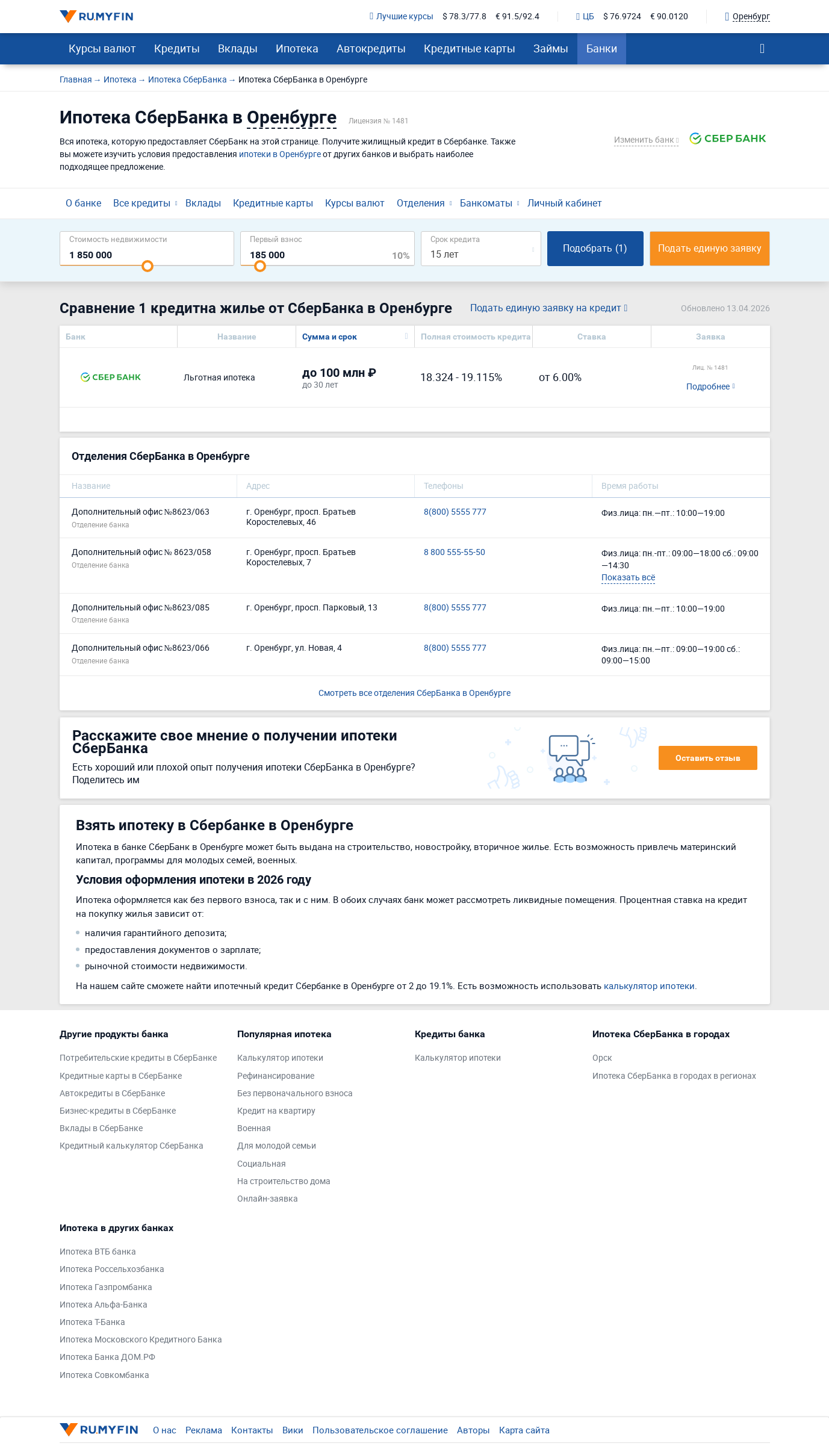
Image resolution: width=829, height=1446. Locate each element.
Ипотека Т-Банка (92, 1322)
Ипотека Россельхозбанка (112, 1269)
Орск (602, 1058)
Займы (550, 48)
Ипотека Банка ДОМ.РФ (107, 1357)
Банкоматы (486, 202)
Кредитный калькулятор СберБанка (131, 1146)
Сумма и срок (329, 336)
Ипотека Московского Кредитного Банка (141, 1340)
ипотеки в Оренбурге (280, 154)
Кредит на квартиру (276, 1111)
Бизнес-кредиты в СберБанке (118, 1111)
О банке (83, 202)
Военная (254, 1128)
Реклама (203, 1429)
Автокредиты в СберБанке (112, 1093)
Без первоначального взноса (295, 1093)
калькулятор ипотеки (649, 985)
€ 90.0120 (669, 16)
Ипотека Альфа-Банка (103, 1305)
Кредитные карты (469, 48)
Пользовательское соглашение (380, 1429)
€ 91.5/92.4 (517, 16)
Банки (601, 48)
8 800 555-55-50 (454, 552)
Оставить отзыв (708, 758)
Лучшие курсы (401, 16)
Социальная (261, 1164)
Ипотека (297, 48)
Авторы (473, 1429)
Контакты (252, 1429)
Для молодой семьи (276, 1146)
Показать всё (628, 577)
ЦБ (585, 16)
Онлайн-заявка (267, 1199)
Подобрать (595, 248)
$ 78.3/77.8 (464, 16)
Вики (292, 1429)
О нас (164, 1429)
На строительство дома (284, 1181)
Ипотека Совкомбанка (104, 1375)
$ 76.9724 (622, 16)
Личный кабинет (564, 202)
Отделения (421, 202)
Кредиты (177, 48)
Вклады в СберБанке (101, 1128)
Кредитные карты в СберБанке (121, 1076)
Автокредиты (371, 48)
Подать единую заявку (710, 248)
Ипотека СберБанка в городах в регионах (674, 1076)
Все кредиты (141, 202)
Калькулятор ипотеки (280, 1058)
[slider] (147, 266)
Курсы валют (102, 48)
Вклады (238, 48)
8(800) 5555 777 (455, 512)
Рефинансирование (275, 1076)
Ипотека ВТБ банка (98, 1252)
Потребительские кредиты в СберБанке (138, 1058)
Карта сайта (524, 1429)
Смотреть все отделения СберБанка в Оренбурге (414, 692)
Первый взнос (276, 239)
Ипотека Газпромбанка (106, 1287)
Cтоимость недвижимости (118, 239)
